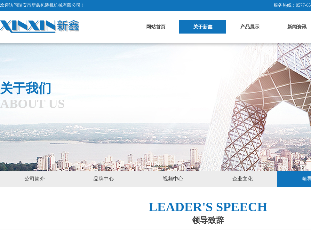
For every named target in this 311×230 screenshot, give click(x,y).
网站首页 (155, 26)
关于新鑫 (202, 26)
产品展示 (249, 26)
